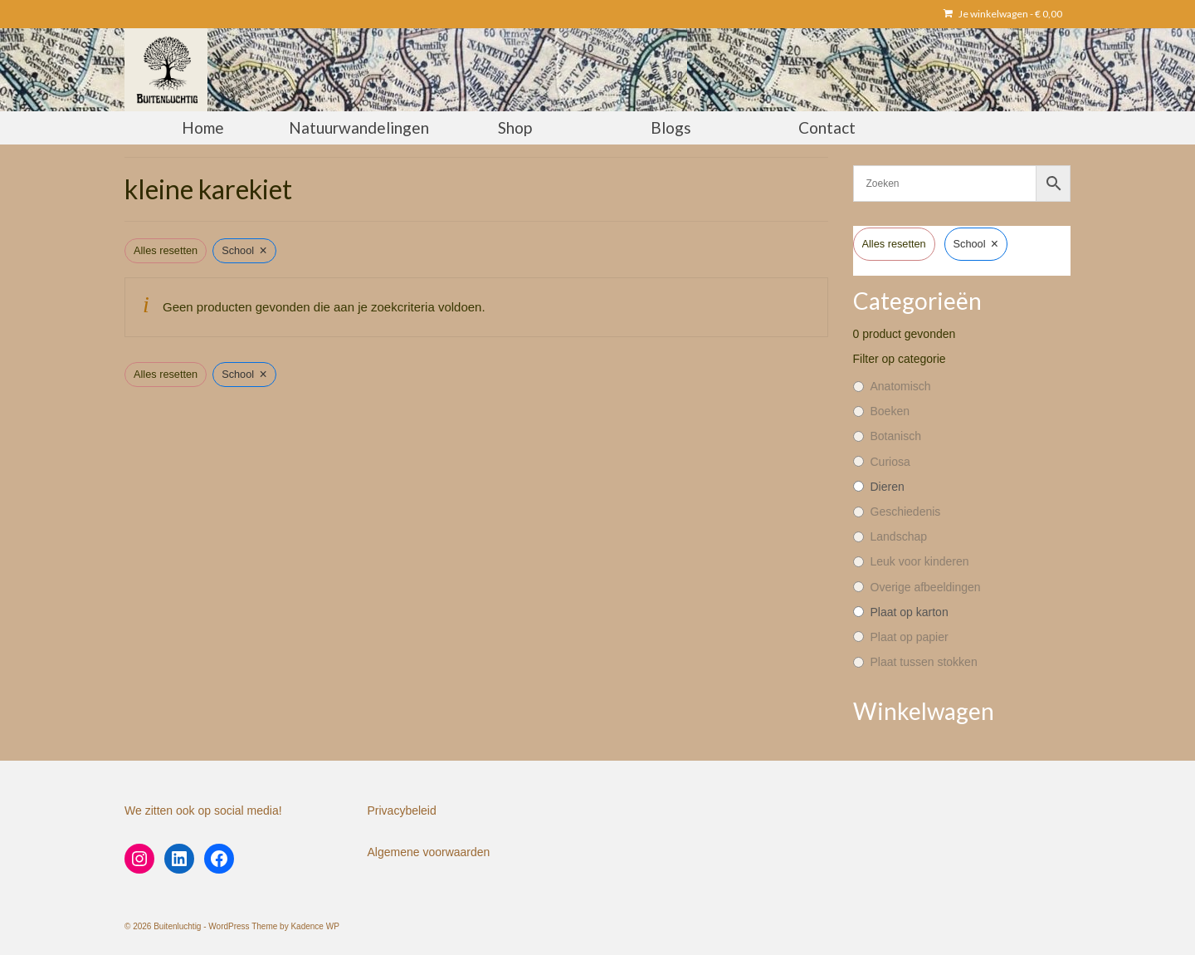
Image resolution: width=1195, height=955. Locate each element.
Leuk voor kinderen (920, 561)
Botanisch (896, 436)
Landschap (899, 536)
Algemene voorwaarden (429, 852)
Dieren (888, 486)
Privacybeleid (402, 810)
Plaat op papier (910, 637)
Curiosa (890, 461)
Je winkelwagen (1003, 13)
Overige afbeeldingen (926, 587)
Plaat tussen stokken (924, 661)
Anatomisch (901, 386)
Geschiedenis (906, 511)
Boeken (890, 411)
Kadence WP (314, 926)
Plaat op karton (910, 612)
